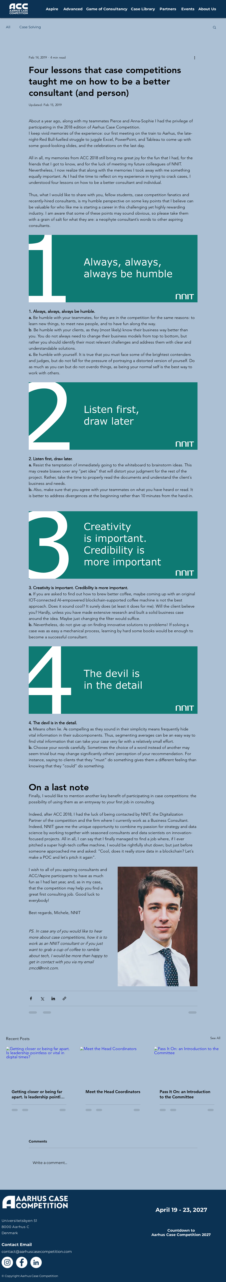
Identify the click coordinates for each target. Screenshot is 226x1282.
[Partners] (168, 9)
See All (215, 1038)
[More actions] (194, 57)
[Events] (188, 9)
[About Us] (207, 9)
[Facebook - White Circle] (21, 1262)
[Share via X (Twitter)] (42, 998)
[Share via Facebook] (31, 998)
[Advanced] (73, 9)
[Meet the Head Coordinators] (113, 1065)
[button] (214, 27)
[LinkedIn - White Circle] (36, 1262)
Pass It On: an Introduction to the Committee (185, 1094)
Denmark (19, 1226)
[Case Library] (143, 9)
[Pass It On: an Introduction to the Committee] (187, 1065)
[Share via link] (64, 998)
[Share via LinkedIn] (53, 998)
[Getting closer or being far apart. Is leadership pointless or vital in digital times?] (39, 1065)
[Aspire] (52, 9)
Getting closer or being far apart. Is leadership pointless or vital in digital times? (39, 1094)
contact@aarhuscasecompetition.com (37, 1251)
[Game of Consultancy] (106, 9)
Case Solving (30, 27)
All (8, 27)
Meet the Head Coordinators (113, 1091)
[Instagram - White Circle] (7, 1262)
